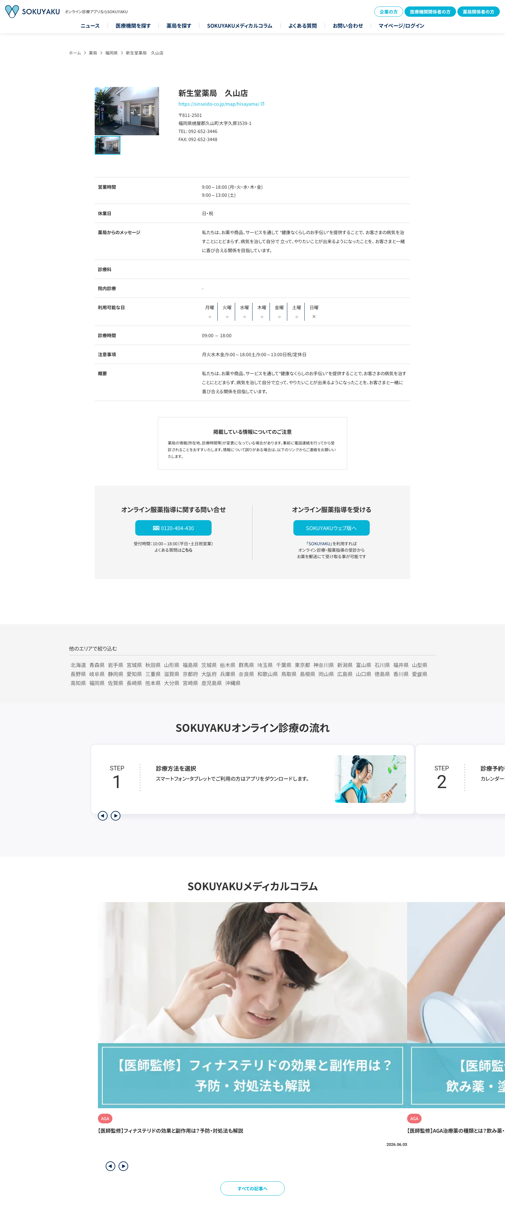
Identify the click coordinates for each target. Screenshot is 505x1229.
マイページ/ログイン (401, 25)
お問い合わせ (348, 25)
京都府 (190, 674)
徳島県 (382, 674)
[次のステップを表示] (115, 816)
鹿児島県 (211, 683)
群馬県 (246, 665)
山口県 (363, 674)
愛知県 (134, 674)
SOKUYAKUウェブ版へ (331, 528)
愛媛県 (419, 674)
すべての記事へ (253, 1188)
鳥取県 (289, 674)
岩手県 (115, 665)
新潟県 (345, 665)
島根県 (307, 674)
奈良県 (246, 674)
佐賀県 (115, 683)
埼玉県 (265, 665)
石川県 (382, 665)
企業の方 (389, 11)
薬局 (93, 53)
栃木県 (227, 665)
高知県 (78, 683)
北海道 (78, 665)
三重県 (153, 674)
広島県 (345, 674)
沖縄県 (233, 683)
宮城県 (134, 665)
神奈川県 (323, 665)
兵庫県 (227, 674)
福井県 (401, 665)
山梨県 (419, 665)
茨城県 (209, 665)
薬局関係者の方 (478, 11)
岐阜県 (97, 674)
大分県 (171, 683)
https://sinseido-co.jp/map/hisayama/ (218, 103)
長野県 (78, 674)
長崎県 (134, 683)
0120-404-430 (177, 528)
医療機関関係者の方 (430, 11)
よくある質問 (302, 25)
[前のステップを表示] (103, 816)
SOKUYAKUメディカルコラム (239, 25)
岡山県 (326, 674)
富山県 (363, 665)
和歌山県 (267, 674)
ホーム (75, 53)
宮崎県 (190, 683)
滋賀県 (171, 674)
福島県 (190, 665)
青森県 (97, 665)
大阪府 (209, 674)
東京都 (302, 665)
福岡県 (111, 53)
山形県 (171, 665)
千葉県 (283, 665)
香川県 (401, 674)
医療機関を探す (133, 25)
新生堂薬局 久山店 (145, 53)
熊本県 (153, 683)
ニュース (90, 25)
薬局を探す (179, 25)
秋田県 (153, 665)
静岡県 (115, 674)
